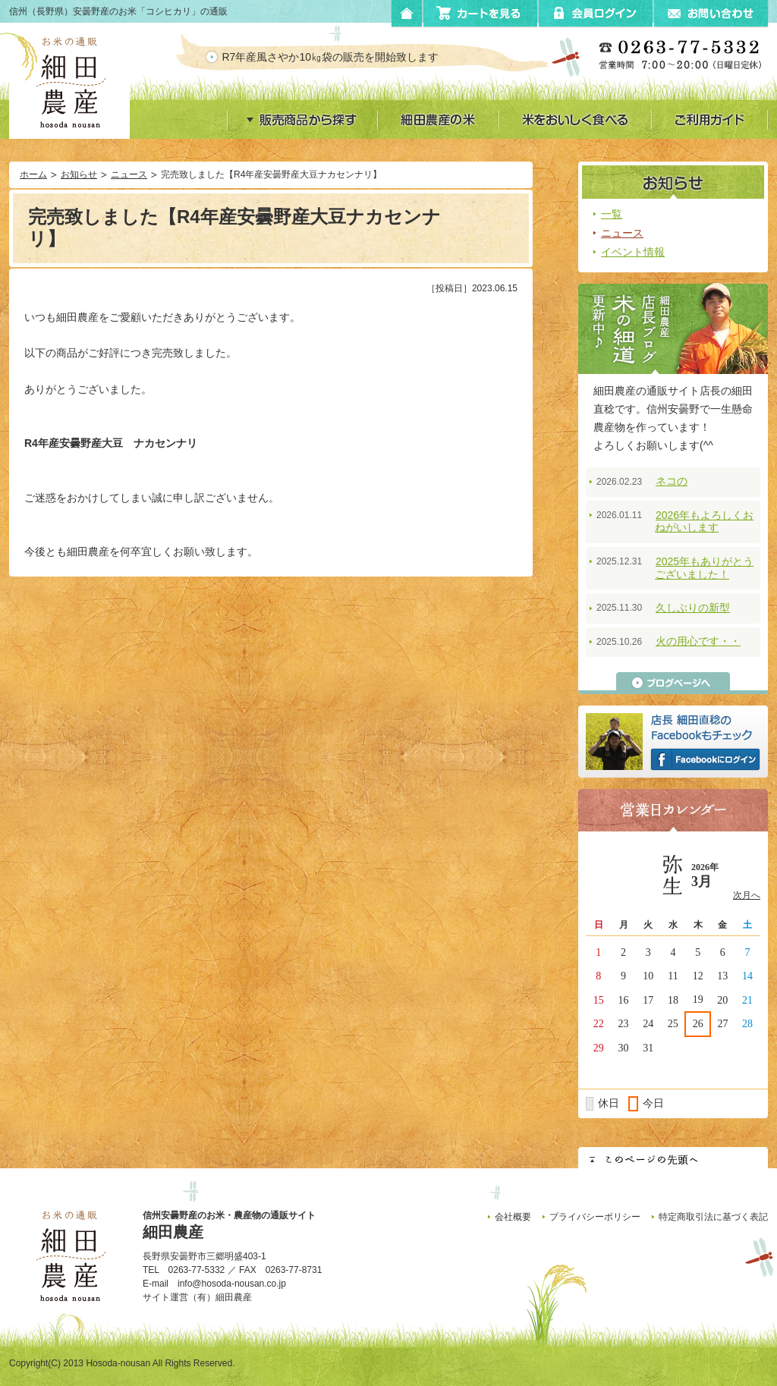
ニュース (129, 174)
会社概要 (513, 1217)
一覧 (611, 214)
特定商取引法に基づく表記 (713, 1217)
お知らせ (79, 174)
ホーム (33, 174)
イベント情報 (633, 252)
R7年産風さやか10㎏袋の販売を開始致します (343, 57)
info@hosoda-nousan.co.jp (232, 1283)
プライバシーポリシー (594, 1217)
